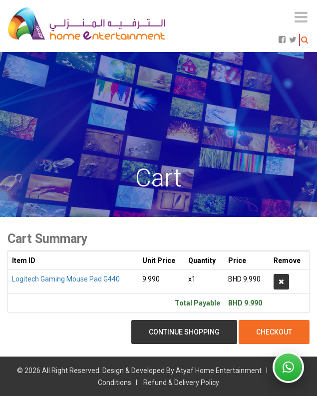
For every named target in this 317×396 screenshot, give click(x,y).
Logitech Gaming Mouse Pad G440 (66, 279)
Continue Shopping (184, 332)
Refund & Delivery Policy (181, 382)
